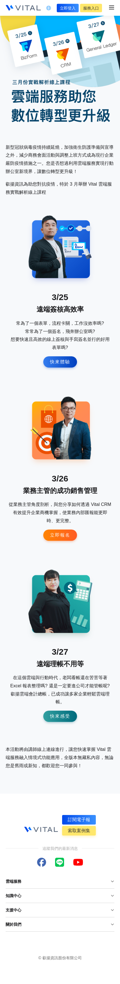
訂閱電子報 (79, 819)
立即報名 (60, 535)
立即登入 (68, 8)
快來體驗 (60, 361)
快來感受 (60, 716)
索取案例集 (79, 830)
